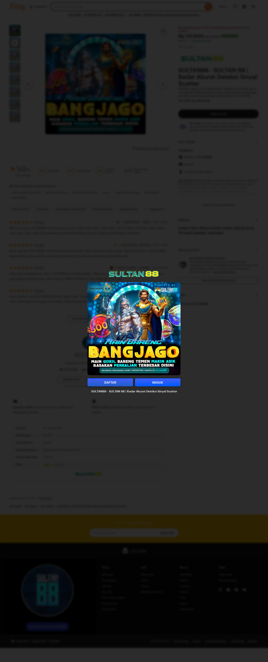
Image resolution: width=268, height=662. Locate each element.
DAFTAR (110, 382)
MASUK (157, 382)
